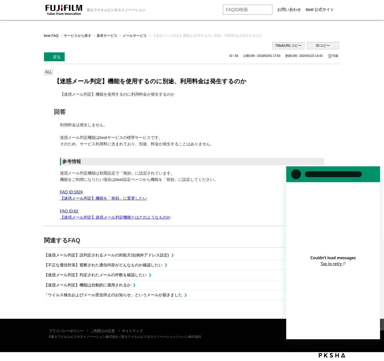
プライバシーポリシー (66, 331)
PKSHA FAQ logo (332, 355)
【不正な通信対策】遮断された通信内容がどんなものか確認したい (103, 265)
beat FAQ (51, 36)
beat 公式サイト (320, 9)
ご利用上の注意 (103, 331)
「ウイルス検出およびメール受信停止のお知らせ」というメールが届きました (113, 295)
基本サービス (107, 36)
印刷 (335, 56)
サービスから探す (77, 36)
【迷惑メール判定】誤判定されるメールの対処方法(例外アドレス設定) (106, 255)
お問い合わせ (289, 9)
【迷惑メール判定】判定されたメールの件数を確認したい (95, 275)
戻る (57, 57)
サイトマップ (132, 331)
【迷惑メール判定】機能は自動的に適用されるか (87, 285)
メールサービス (134, 36)
